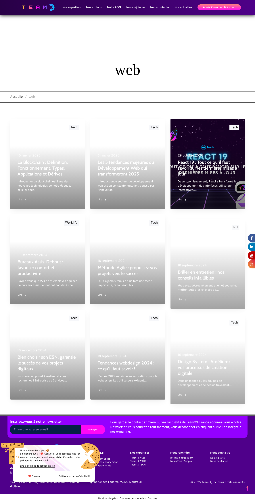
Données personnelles (133, 498)
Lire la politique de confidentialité (37, 466)
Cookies (152, 498)
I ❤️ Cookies (33, 476)
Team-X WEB (137, 458)
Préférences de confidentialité (74, 476)
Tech (74, 127)
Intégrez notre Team (181, 458)
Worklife (71, 226)
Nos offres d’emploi (181, 461)
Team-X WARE (138, 461)
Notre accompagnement (104, 462)
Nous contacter (219, 461)
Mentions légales (108, 498)
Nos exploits (217, 458)
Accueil (15, 97)
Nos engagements (100, 465)
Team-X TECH (138, 464)
